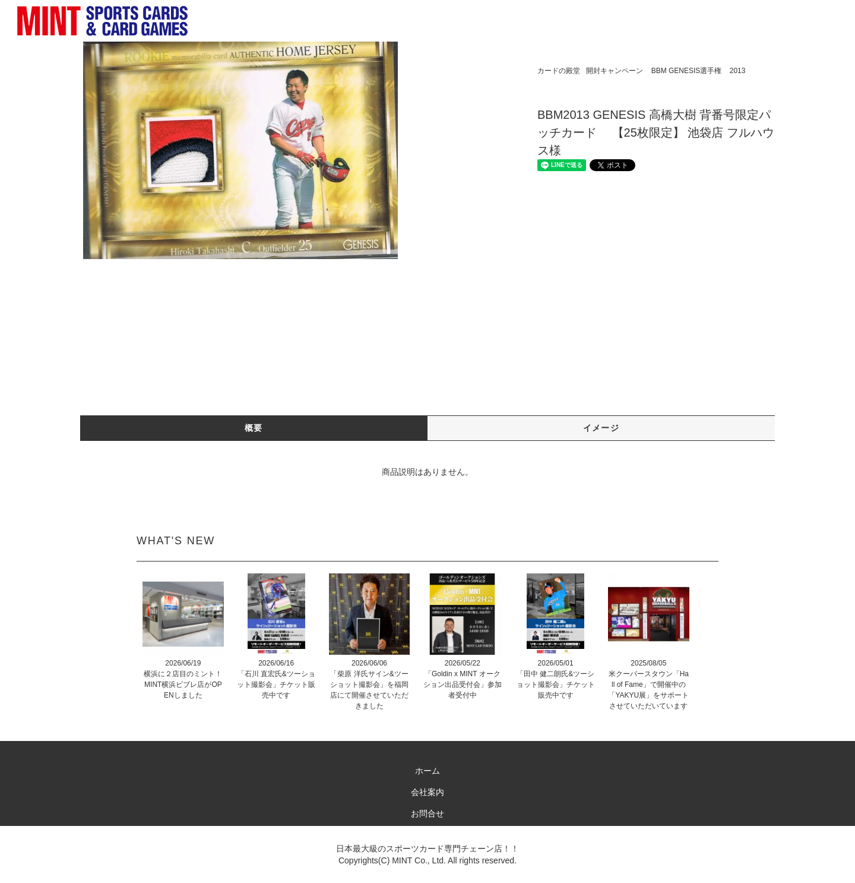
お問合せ (427, 813)
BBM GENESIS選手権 (686, 71)
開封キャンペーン (614, 71)
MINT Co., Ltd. (419, 860)
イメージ (601, 428)
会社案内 (427, 792)
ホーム (427, 770)
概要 (254, 428)
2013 (738, 71)
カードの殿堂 (558, 71)
